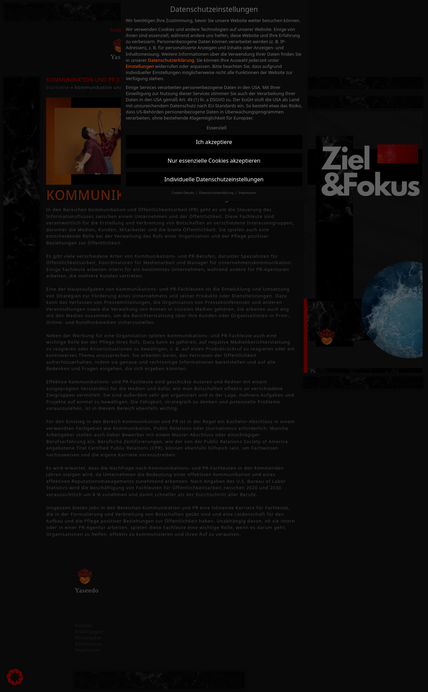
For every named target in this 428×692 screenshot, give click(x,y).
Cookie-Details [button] (183, 192)
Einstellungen (140, 66)
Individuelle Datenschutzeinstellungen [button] (213, 179)
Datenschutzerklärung (171, 60)
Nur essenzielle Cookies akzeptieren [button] (214, 160)
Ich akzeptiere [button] (214, 142)
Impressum (247, 192)
